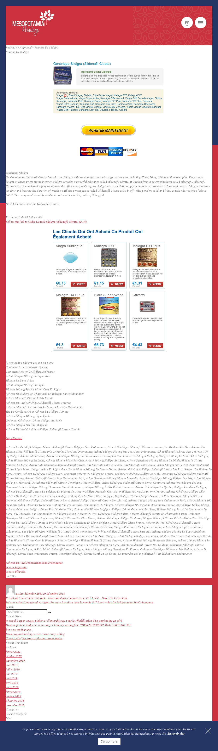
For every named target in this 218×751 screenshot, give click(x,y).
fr (187, 23)
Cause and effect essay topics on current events (34, 638)
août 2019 (12, 665)
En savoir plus (176, 733)
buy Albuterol (14, 438)
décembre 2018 (15, 700)
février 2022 (13, 652)
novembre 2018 (15, 705)
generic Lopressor (16, 567)
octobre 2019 (14, 656)
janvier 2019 (13, 696)
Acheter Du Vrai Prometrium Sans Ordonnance (34, 563)
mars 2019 (12, 687)
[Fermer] (208, 731)
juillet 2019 (13, 669)
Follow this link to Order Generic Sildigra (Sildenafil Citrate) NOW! (46, 222)
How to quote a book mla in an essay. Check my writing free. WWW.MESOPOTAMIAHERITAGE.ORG (69, 625)
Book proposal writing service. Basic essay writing (35, 634)
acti (18, 593)
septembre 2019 (15, 660)
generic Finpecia (16, 571)
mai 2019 (11, 678)
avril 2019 (12, 683)
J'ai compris (109, 741)
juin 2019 (11, 674)
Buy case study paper (18, 629)
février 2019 (13, 692)
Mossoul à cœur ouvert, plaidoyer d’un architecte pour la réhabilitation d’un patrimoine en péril (64, 620)
